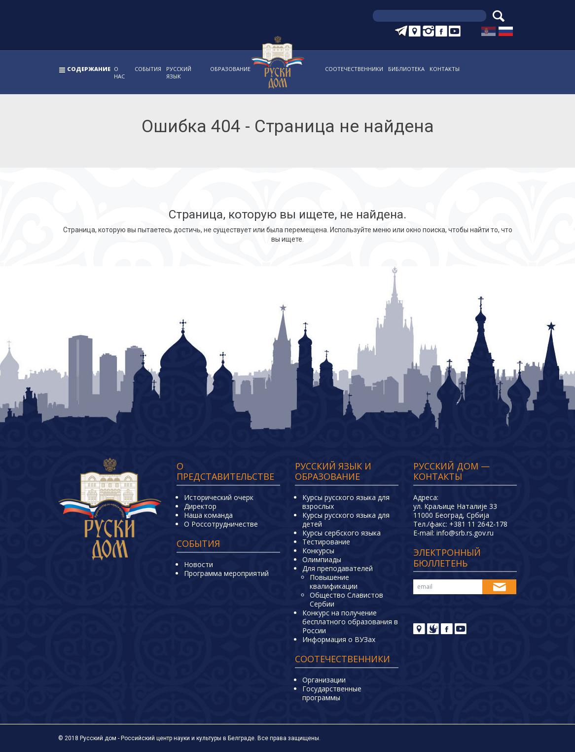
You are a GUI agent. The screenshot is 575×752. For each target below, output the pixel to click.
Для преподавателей (337, 568)
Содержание (88, 68)
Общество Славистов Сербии (346, 599)
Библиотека (406, 68)
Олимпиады (321, 559)
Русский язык (178, 72)
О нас (119, 72)
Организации (324, 679)
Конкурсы (318, 550)
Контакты (445, 68)
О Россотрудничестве (221, 524)
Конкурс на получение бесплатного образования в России (350, 621)
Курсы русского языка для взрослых (346, 502)
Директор (200, 506)
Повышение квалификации (334, 582)
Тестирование (326, 541)
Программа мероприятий (226, 573)
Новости (198, 564)
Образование (230, 68)
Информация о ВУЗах (338, 639)
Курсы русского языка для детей (346, 519)
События (148, 68)
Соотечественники (354, 68)
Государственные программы (331, 693)
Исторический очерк (218, 497)
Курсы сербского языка (341, 532)
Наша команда (208, 515)
